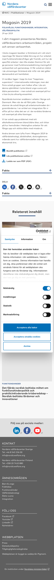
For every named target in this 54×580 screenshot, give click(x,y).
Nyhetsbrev (7, 525)
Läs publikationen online (18, 156)
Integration (7, 499)
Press (4, 543)
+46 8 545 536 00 (14, 452)
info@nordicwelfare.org (13, 455)
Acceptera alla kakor (27, 327)
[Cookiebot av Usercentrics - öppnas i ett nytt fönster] (39, 231)
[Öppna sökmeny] (45, 5)
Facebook (7, 516)
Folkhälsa (6, 487)
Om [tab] (44, 239)
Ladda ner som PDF (15, 161)
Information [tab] (27, 239)
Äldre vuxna (8, 496)
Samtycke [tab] (10, 239)
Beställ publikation (15, 150)
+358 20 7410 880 (14, 463)
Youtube (6, 519)
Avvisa (27, 346)
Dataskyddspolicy (10, 546)
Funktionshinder (10, 490)
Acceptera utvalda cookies (27, 336)
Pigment (42, 554)
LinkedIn (6, 522)
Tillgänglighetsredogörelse (15, 549)
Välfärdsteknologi (10, 493)
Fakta (5, 170)
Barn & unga (8, 484)
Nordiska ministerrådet (35, 569)
